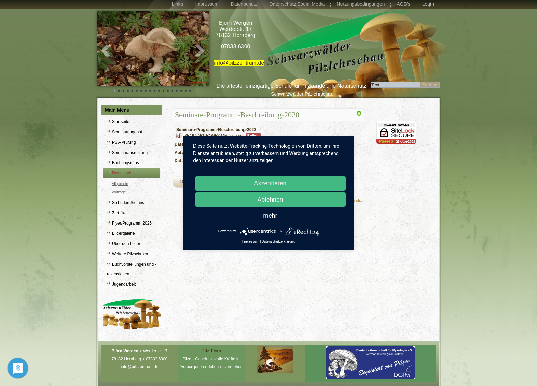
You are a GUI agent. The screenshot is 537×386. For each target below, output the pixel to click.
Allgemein (120, 184)
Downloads (122, 173)
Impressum (206, 4)
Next (200, 51)
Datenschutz (244, 4)
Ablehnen (270, 199)
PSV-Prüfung (124, 142)
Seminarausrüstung (130, 152)
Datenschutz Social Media (297, 4)
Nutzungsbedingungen (361, 4)
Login (428, 4)
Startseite (120, 121)
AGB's (403, 4)
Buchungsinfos (125, 162)
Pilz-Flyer (212, 350)
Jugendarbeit (124, 284)
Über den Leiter (126, 243)
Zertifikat (120, 212)
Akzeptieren (270, 183)
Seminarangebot (127, 132)
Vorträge (119, 192)
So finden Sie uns (128, 202)
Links (177, 4)
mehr (270, 215)
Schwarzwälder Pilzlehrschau (302, 94)
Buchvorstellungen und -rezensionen (131, 269)
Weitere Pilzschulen (130, 254)
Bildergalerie (123, 233)
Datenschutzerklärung (278, 241)
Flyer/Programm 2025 (132, 223)
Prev (106, 51)
